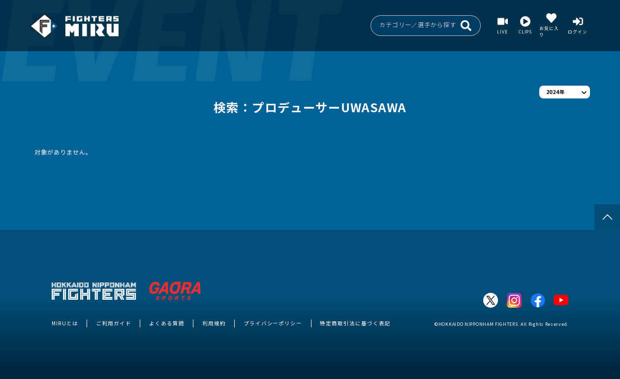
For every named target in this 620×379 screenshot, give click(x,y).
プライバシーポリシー (273, 323)
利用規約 (214, 323)
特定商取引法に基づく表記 (355, 323)
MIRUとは (65, 323)
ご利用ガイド (113, 323)
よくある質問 (167, 323)
